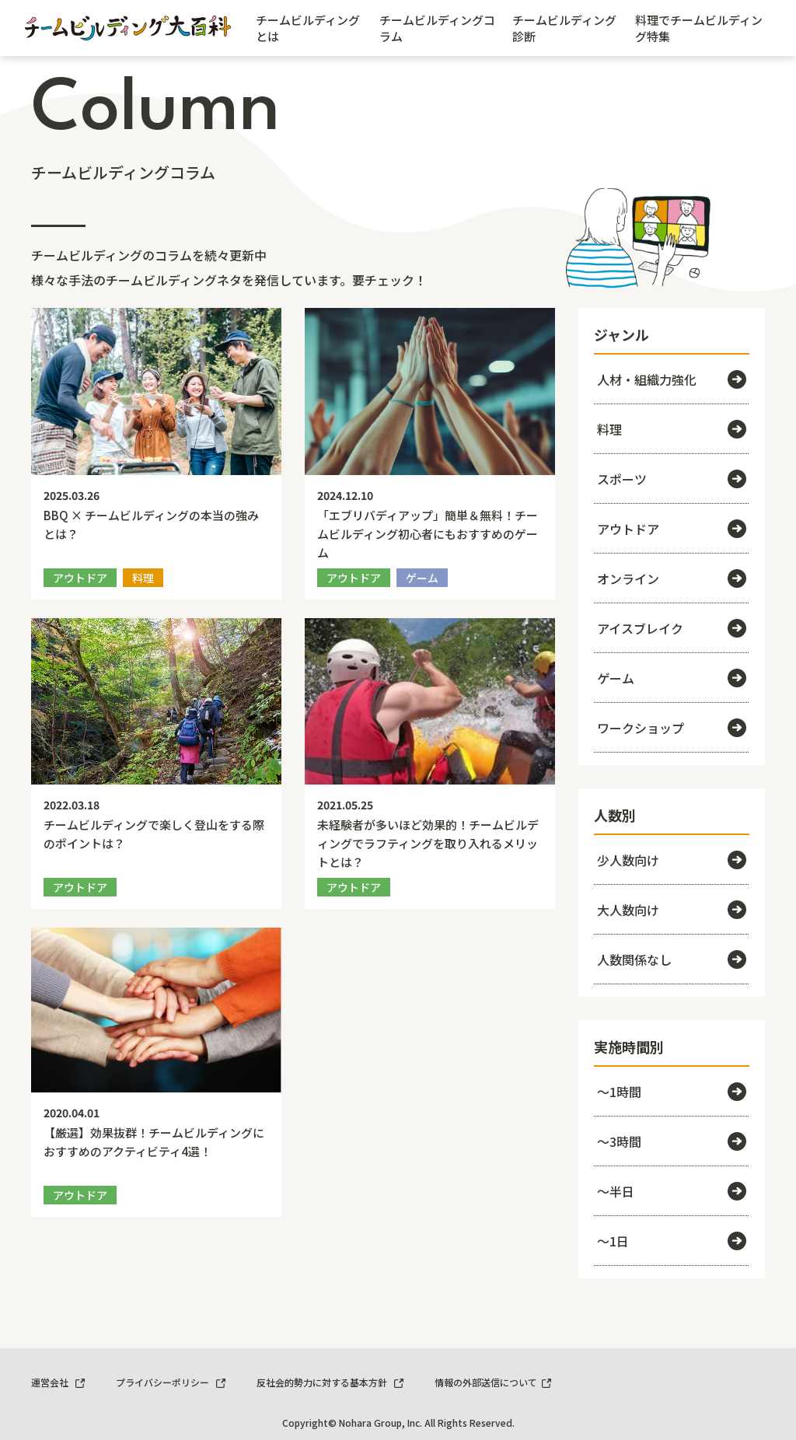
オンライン (671, 578)
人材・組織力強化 (671, 379)
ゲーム (671, 678)
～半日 (671, 1191)
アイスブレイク (671, 628)
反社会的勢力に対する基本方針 (330, 1382)
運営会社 (58, 1382)
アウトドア (671, 528)
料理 (671, 429)
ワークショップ (671, 727)
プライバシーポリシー (170, 1382)
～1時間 (671, 1091)
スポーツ (671, 479)
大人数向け (671, 909)
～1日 (671, 1241)
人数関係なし (671, 959)
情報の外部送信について (493, 1382)
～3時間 (671, 1141)
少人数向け (671, 860)
